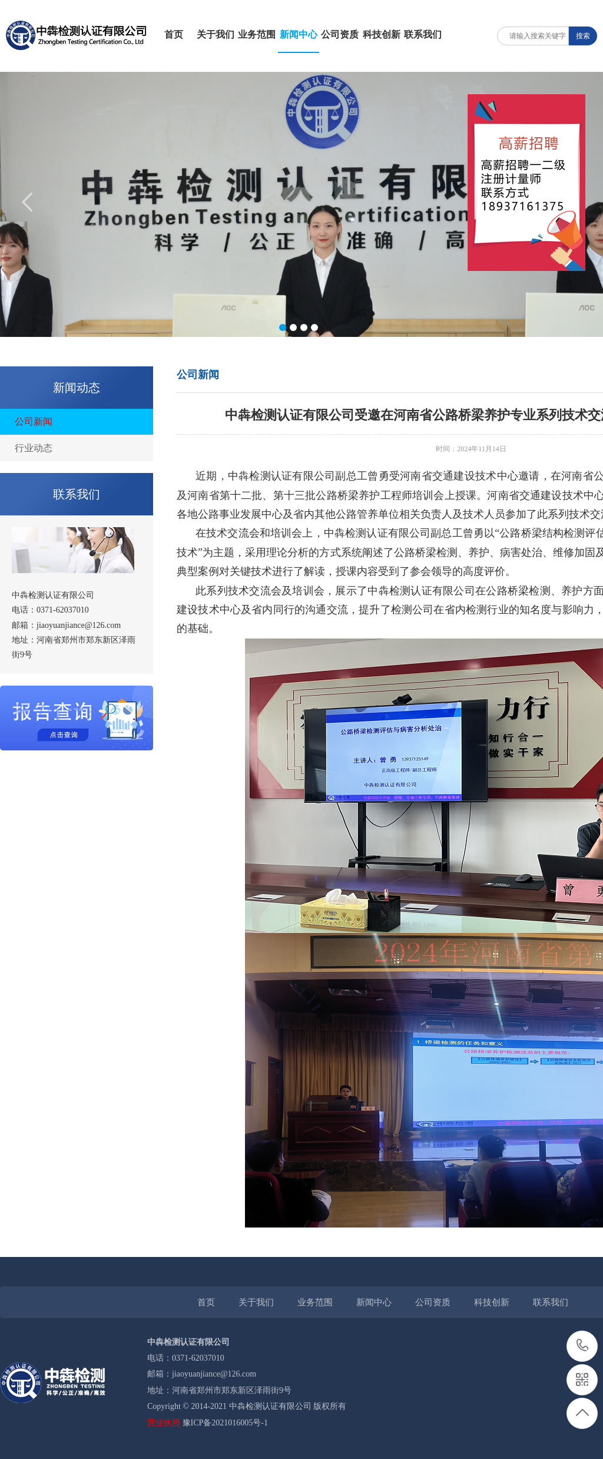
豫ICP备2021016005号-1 (225, 1422)
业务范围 (257, 34)
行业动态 (33, 448)
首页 (173, 34)
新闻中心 (298, 34)
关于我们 (215, 34)
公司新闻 (33, 421)
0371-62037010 (582, 1346)
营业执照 (163, 1422)
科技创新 (381, 34)
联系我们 (423, 34)
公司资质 (340, 34)
